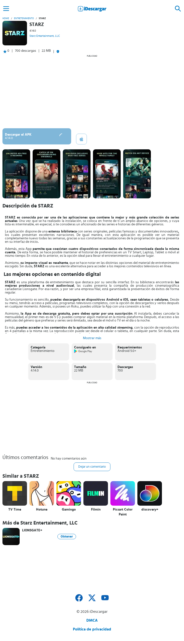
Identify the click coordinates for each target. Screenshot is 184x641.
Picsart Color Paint (122, 512)
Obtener (67, 536)
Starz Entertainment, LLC (44, 35)
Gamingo (69, 509)
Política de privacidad (92, 629)
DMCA (92, 620)
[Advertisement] (92, 91)
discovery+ (149, 509)
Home (5, 18)
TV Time (14, 509)
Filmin (96, 509)
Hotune (41, 509)
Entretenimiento (24, 18)
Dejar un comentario (92, 466)
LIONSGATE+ (32, 530)
